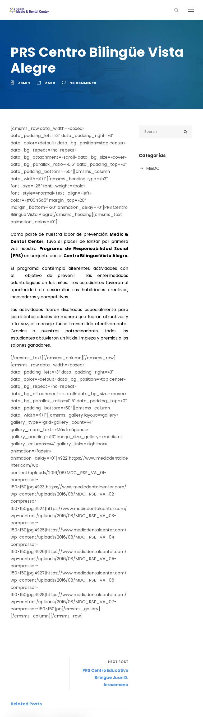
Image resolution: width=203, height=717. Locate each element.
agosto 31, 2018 (26, 666)
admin (23, 82)
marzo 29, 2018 (69, 653)
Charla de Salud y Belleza (67, 640)
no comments (80, 82)
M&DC (48, 82)
